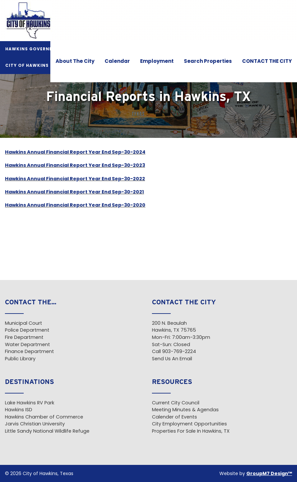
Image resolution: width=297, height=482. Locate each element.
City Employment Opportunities (189, 424)
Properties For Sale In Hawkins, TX (191, 431)
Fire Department (24, 337)
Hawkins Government (34, 49)
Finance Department (29, 351)
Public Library (20, 359)
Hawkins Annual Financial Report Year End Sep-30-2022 (75, 179)
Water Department (27, 344)
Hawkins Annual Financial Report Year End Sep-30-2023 (75, 165)
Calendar (117, 61)
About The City (75, 61)
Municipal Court (23, 323)
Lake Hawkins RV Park (29, 403)
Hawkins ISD (18, 410)
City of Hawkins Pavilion (39, 66)
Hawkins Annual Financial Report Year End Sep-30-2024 (75, 152)
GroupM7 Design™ (269, 473)
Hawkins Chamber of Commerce (44, 417)
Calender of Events (174, 417)
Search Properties (208, 61)
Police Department (27, 330)
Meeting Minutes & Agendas (185, 410)
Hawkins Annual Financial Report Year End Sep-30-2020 (75, 205)
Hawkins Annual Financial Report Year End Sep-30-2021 (74, 192)
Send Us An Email (172, 359)
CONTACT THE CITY (267, 61)
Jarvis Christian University (35, 424)
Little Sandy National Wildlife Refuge (47, 431)
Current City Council (175, 403)
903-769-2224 (179, 351)
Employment (157, 61)
